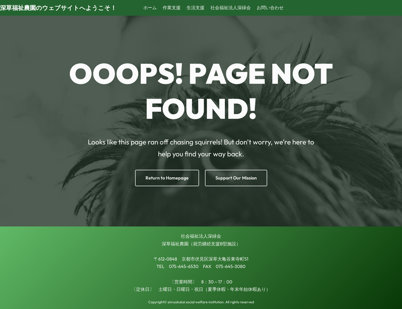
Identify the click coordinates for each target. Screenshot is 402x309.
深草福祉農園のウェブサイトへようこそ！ (58, 7)
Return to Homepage (167, 178)
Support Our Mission (236, 178)
